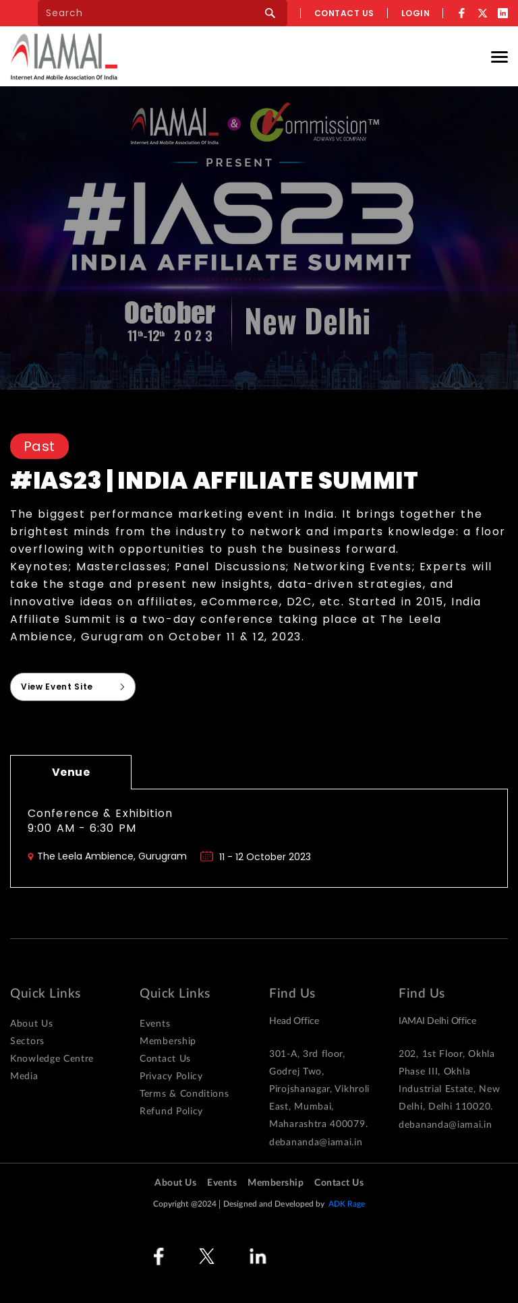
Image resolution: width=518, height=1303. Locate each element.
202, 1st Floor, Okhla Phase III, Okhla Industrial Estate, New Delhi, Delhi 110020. (449, 1081)
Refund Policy (171, 1111)
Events (155, 1024)
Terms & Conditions (184, 1094)
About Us (31, 1024)
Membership (168, 1041)
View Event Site (57, 686)
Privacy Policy (171, 1076)
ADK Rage (347, 1204)
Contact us (344, 13)
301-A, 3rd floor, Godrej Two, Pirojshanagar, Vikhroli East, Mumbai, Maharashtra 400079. (319, 1089)
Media (24, 1076)
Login (415, 13)
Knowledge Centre (52, 1059)
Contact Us (165, 1059)
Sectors (27, 1041)
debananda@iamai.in (316, 1142)
